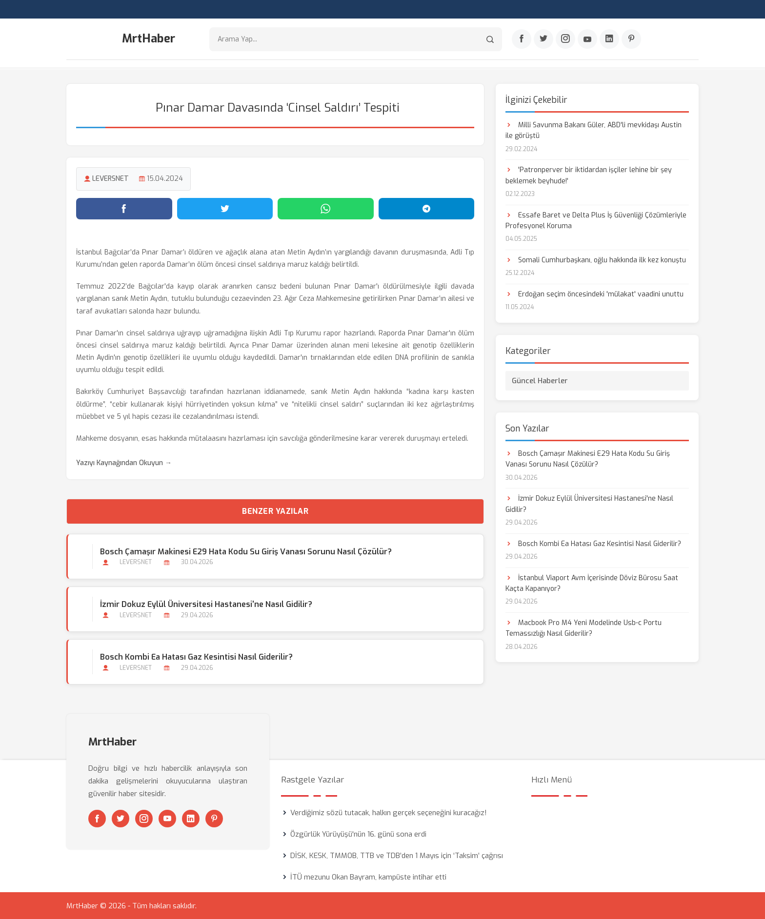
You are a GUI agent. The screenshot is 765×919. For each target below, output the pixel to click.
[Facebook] (521, 39)
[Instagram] (565, 39)
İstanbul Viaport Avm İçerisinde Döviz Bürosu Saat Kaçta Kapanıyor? (591, 583)
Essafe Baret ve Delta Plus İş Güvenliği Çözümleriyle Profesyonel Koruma (595, 220)
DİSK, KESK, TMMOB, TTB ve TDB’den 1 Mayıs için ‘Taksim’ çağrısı (396, 855)
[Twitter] (543, 39)
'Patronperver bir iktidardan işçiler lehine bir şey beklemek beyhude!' (588, 175)
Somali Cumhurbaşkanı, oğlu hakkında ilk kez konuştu (595, 259)
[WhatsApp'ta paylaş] (326, 208)
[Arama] (490, 39)
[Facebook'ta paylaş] (124, 208)
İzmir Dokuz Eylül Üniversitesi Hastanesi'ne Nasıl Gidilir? (206, 604)
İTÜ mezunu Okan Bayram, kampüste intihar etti (368, 876)
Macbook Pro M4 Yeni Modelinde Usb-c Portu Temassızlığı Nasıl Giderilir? (583, 628)
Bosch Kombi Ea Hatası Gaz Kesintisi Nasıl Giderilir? (196, 656)
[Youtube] (587, 39)
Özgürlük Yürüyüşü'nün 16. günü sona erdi (358, 834)
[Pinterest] (631, 39)
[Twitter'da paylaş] (225, 208)
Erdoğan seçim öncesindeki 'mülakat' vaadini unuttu (594, 293)
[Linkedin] (609, 39)
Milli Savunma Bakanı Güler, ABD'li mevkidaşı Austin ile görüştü (593, 130)
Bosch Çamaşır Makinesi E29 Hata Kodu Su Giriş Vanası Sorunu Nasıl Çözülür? (246, 551)
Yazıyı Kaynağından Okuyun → (124, 463)
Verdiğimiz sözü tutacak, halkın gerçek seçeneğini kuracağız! (388, 812)
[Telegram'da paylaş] (427, 208)
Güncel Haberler (540, 380)
